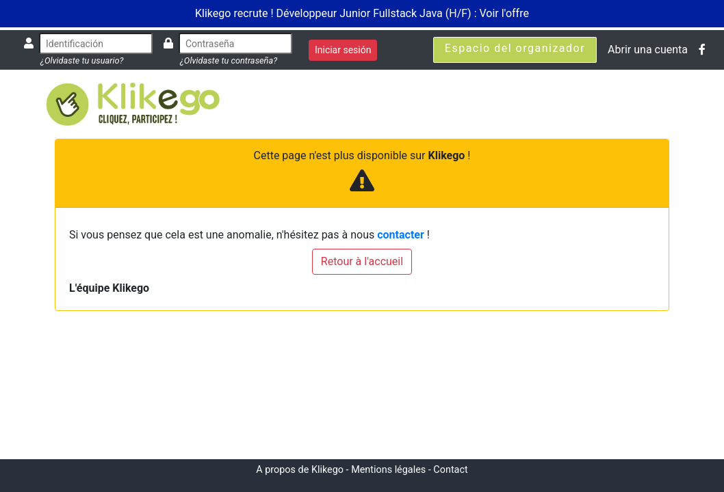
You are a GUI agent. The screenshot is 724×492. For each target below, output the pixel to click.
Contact (450, 470)
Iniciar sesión (343, 49)
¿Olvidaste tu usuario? (81, 60)
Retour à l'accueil (362, 261)
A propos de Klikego (300, 470)
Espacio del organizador (515, 48)
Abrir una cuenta (648, 49)
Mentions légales (388, 470)
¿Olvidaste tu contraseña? (228, 60)
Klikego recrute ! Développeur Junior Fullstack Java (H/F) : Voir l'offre (362, 13)
